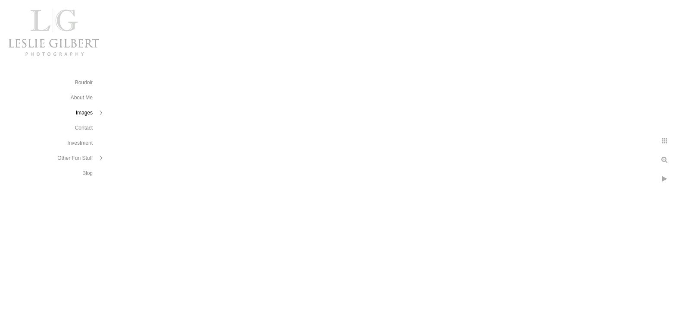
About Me (82, 98)
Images (84, 113)
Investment (80, 143)
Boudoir (84, 82)
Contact (84, 128)
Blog (87, 173)
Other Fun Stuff (75, 158)
